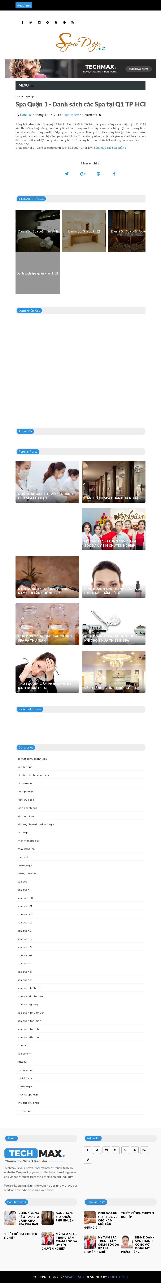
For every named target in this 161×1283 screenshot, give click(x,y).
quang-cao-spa (27, 873)
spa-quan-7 (25, 963)
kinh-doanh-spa (27, 807)
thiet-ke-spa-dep (28, 1094)
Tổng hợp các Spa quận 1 (109, 147)
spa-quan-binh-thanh (31, 996)
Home (19, 96)
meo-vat (23, 857)
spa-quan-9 (25, 979)
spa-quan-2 (25, 922)
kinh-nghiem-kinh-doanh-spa (36, 824)
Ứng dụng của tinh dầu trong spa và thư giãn (45, 638)
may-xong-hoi (26, 848)
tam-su (22, 1061)
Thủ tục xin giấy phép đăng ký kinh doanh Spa (44, 686)
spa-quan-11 (25, 906)
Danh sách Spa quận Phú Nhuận (112, 498)
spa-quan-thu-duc (29, 1037)
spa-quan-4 (25, 938)
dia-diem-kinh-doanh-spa (33, 775)
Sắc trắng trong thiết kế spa (110, 688)
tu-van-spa (24, 1110)
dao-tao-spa (25, 766)
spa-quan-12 (25, 914)
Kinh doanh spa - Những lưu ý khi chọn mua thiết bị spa (111, 638)
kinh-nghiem (26, 816)
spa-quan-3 (25, 930)
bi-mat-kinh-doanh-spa (32, 758)
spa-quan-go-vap (28, 1004)
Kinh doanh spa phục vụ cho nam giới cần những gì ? (43, 591)
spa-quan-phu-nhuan (31, 1012)
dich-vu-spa (25, 783)
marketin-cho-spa (29, 840)
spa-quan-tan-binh (29, 1020)
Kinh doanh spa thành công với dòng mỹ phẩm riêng (112, 591)
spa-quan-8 (25, 971)
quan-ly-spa (25, 865)
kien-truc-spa (26, 799)
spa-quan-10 (25, 898)
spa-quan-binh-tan (29, 988)
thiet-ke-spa (25, 1086)
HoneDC (26, 115)
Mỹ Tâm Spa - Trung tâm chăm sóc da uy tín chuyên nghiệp (110, 543)
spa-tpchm (24, 1045)
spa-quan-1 (24, 889)
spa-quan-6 (25, 955)
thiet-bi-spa (25, 1078)
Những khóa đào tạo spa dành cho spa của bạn (45, 496)
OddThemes (118, 1277)
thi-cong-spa (25, 1070)
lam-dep (23, 832)
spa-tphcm (32, 96)
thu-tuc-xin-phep (28, 1102)
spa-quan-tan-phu (29, 1029)
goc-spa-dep (25, 791)
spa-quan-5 (24, 947)
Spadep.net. (75, 1277)
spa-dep (22, 881)
